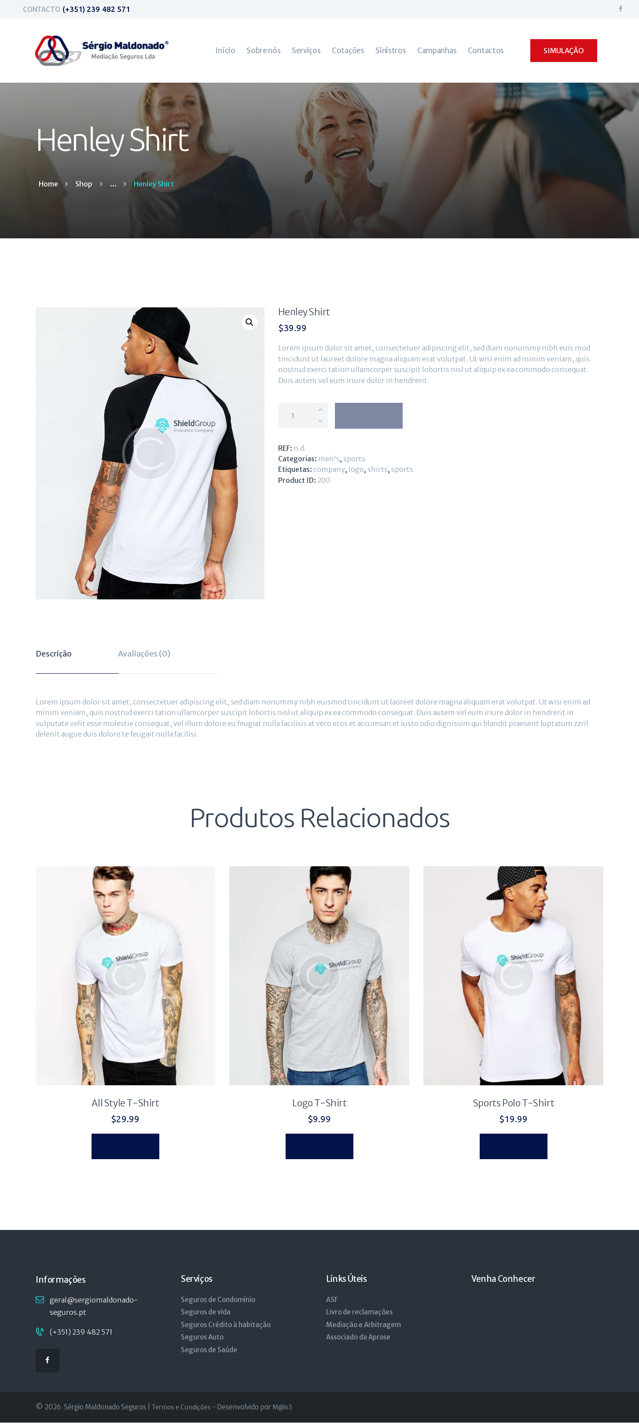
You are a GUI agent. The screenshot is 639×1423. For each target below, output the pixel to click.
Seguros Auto (202, 1337)
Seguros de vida (206, 1312)
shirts (377, 469)
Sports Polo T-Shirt (513, 1103)
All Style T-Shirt (125, 1103)
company (329, 469)
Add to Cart (368, 415)
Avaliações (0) (144, 654)
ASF (332, 1299)
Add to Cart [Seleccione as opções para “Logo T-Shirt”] (319, 1146)
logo (356, 469)
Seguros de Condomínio (218, 1299)
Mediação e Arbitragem (363, 1325)
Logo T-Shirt (319, 1103)
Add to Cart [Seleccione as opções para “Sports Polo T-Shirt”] (513, 1146)
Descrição (54, 654)
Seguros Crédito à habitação (226, 1325)
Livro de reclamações (359, 1312)
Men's (329, 458)
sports (402, 469)
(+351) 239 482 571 (81, 1332)
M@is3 (282, 1407)
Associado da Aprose (358, 1337)
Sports (354, 458)
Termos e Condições (181, 1407)
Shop (83, 183)
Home (48, 184)
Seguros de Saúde (209, 1350)
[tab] (77, 657)
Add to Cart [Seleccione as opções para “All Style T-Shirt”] (125, 1146)
